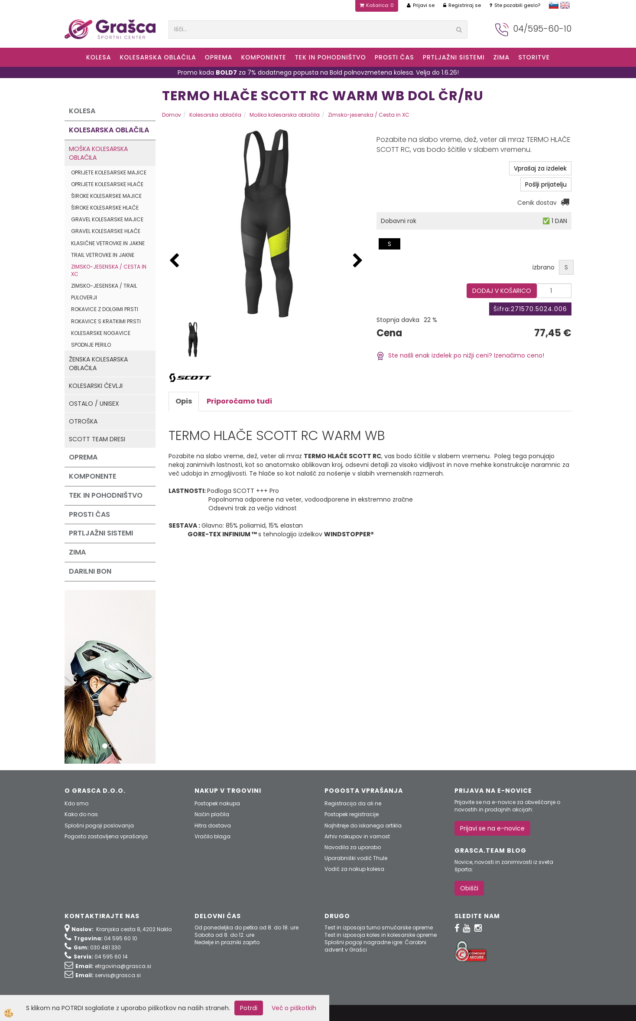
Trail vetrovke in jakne (102, 255)
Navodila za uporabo (352, 847)
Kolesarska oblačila (158, 57)
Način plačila (212, 814)
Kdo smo (76, 803)
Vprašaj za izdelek (540, 168)
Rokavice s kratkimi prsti (106, 321)
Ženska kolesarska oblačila (98, 363)
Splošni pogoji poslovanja (99, 825)
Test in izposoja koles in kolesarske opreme (380, 935)
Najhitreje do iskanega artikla (363, 825)
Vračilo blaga (212, 836)
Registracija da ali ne (352, 803)
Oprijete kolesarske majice (108, 172)
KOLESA (98, 57)
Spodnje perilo (91, 344)
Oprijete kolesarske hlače (107, 184)
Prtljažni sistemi (454, 57)
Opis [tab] (183, 401)
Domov (171, 114)
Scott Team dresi (97, 439)
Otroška (83, 421)
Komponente (263, 57)
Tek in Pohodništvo (330, 57)
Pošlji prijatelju (546, 184)
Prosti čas (394, 57)
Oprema (219, 57)
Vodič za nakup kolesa (354, 869)
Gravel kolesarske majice (107, 219)
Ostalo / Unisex (94, 403)
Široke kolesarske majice (106, 196)
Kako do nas (81, 814)
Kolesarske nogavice (100, 333)
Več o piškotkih (294, 1008)
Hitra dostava (213, 825)
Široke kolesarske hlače (105, 207)
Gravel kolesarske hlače (105, 231)
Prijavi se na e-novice (492, 828)
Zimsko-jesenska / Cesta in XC (108, 270)
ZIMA (501, 57)
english (565, 5)
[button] (357, 261)
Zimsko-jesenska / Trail (104, 285)
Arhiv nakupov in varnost (357, 836)
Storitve (534, 57)
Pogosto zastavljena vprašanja (106, 836)
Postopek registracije (351, 814)
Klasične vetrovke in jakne (108, 243)
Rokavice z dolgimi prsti (104, 309)
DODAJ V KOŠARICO (501, 290)
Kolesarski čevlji (96, 385)
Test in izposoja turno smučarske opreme (378, 927)
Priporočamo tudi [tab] (239, 401)
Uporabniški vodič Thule (355, 858)
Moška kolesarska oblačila (98, 153)
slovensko (553, 5)
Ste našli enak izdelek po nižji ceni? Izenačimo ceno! (460, 355)
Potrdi (248, 1008)
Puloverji (84, 297)
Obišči (469, 888)
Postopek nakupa (217, 803)
